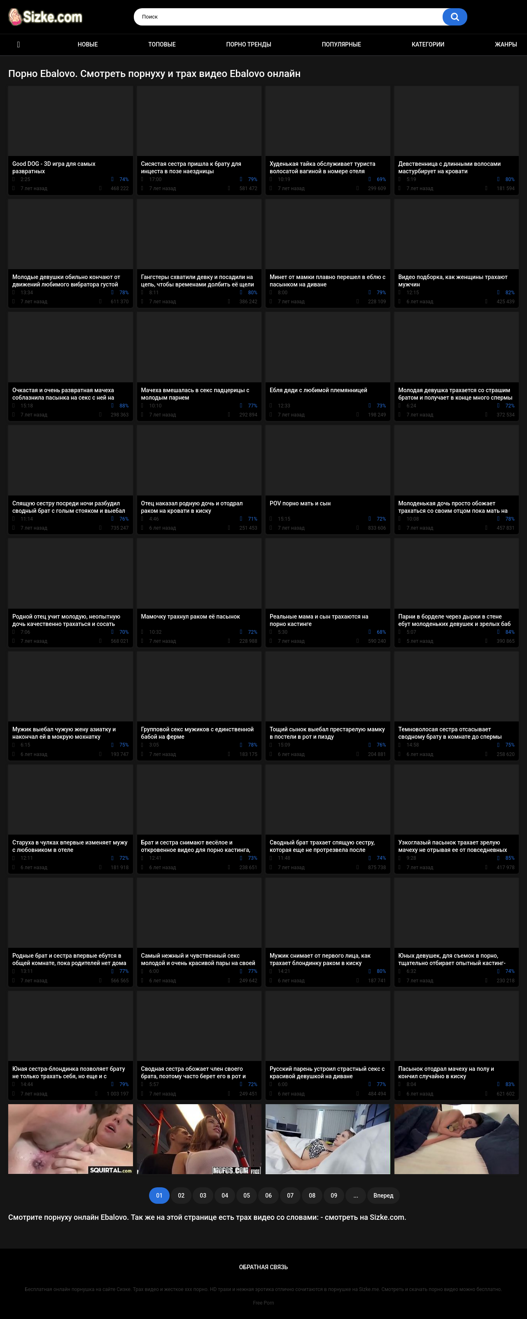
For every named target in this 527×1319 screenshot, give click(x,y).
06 (268, 1195)
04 (225, 1195)
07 (290, 1195)
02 (181, 1195)
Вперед (383, 1195)
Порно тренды (248, 44)
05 (246, 1195)
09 (334, 1195)
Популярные (341, 44)
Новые (88, 44)
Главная (18, 44)
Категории (428, 44)
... (355, 1195)
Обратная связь (263, 1267)
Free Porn (263, 1303)
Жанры (506, 44)
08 (312, 1195)
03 (203, 1195)
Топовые (161, 44)
